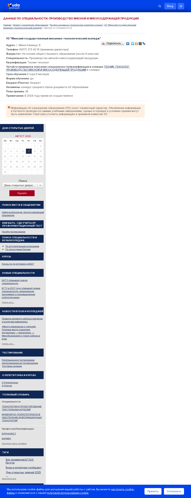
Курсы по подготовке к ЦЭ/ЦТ (163, 156)
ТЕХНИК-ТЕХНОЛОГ (117, 66)
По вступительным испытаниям (167, 139)
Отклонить (173, 491)
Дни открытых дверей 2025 (168, 365)
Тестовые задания (157, 259)
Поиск (168, 73)
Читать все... (153, 195)
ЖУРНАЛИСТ (154, 326)
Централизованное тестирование (165, 255)
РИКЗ (150, 397)
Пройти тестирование (159, 124)
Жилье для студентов (158, 428)
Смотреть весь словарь (159, 336)
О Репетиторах (155, 275)
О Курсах (152, 278)
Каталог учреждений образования (30, 25)
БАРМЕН (151, 331)
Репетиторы (153, 423)
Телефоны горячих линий (161, 387)
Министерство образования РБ (164, 402)
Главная (7, 25)
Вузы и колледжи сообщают (169, 360)
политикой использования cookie (68, 493)
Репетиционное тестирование (163, 252)
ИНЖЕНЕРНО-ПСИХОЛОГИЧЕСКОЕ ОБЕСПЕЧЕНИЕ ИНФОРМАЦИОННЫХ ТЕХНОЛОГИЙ (167, 310)
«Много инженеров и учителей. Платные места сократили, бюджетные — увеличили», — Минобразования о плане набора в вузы (166, 225)
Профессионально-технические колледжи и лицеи (76, 25)
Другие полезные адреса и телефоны (167, 407)
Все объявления (156, 433)
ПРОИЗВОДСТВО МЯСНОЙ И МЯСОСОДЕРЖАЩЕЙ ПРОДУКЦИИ (46, 69)
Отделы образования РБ (160, 392)
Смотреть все (154, 371)
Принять (152, 491)
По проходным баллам (163, 142)
